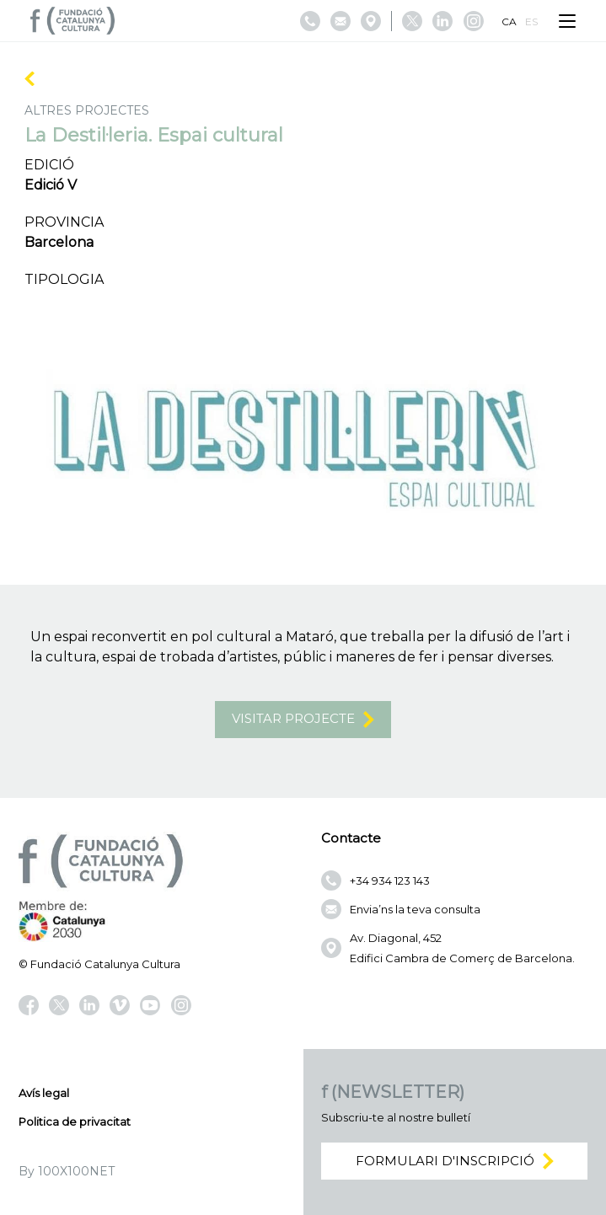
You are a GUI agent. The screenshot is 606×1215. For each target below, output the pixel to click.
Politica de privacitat (75, 1121)
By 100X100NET (67, 1171)
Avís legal (44, 1093)
